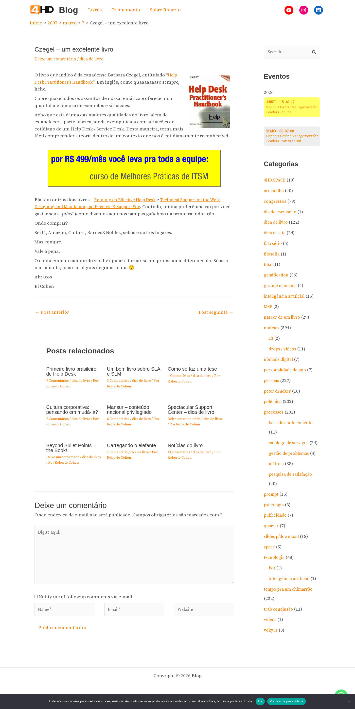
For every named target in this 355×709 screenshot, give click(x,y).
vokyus (271, 650)
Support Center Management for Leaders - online (291, 108)
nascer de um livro (284, 318)
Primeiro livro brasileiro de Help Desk (71, 371)
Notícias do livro (185, 445)
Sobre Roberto (164, 10)
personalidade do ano (287, 371)
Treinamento (125, 10)
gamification (277, 276)
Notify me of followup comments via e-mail (85, 602)
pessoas (272, 381)
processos (274, 413)
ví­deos (271, 639)
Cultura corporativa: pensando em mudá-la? (72, 409)
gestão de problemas (291, 463)
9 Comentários (57, 381)
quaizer (272, 536)
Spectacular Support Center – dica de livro (191, 409)
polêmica (274, 402)
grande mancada (282, 286)
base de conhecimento (293, 423)
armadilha (275, 191)
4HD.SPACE (276, 181)
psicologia (275, 515)
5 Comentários (57, 419)
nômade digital (280, 360)
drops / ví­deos (284, 349)
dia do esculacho (282, 212)
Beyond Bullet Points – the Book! (71, 448)
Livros (95, 10)
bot (272, 578)
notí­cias (272, 328)
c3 (271, 339)
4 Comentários (179, 376)
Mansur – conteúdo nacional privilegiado (129, 409)
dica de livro (98, 59)
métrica (277, 474)
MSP (268, 307)
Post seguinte (215, 312)
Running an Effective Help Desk (128, 200)
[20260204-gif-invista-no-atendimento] (134, 168)
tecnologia (275, 567)
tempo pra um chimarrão (291, 608)
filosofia (272, 254)
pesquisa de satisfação (293, 484)
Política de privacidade (286, 701)
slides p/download (283, 546)
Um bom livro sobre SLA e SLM (133, 371)
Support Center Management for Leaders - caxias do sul (291, 136)
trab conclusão (280, 628)
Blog (68, 10)
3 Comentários (118, 381)
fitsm (269, 265)
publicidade (276, 525)
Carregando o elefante (131, 445)
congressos (276, 202)
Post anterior (52, 312)
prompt (272, 504)
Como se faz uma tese (192, 369)
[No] (348, 701)
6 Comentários (118, 419)
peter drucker (278, 392)
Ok (260, 701)
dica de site (276, 233)
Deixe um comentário (58, 59)
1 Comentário (117, 452)
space (270, 557)
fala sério (274, 244)
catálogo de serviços (290, 443)
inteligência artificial (286, 297)
